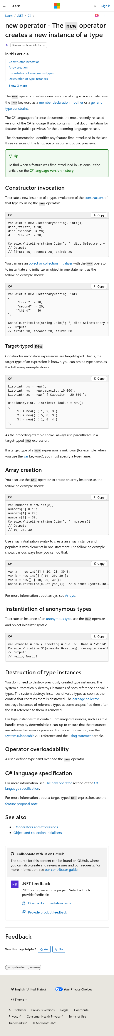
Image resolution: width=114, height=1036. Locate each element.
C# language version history (52, 170)
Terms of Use (77, 1016)
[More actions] (105, 15)
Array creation (18, 67)
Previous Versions (43, 1010)
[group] (57, 238)
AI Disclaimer (17, 1010)
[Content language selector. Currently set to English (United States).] (29, 989)
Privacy (13, 1016)
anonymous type (58, 618)
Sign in (106, 6)
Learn (9, 15)
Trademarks (16, 1023)
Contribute (81, 1010)
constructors (94, 197)
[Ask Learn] (97, 15)
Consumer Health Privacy (43, 1016)
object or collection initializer (50, 263)
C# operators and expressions (35, 827)
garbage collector (85, 698)
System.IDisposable (19, 735)
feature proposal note (21, 803)
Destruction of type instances (28, 79)
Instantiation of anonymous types (31, 73)
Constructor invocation (24, 62)
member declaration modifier (61, 102)
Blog (63, 1010)
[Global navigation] (4, 6)
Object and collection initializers (37, 832)
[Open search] (95, 6)
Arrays (70, 595)
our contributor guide (61, 869)
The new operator (58, 783)
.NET (20, 15)
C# (29, 15)
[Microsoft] (57, 6)
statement (81, 735)
